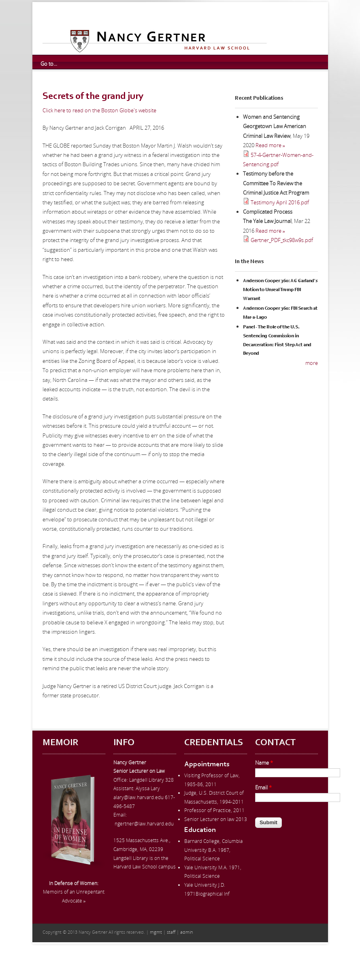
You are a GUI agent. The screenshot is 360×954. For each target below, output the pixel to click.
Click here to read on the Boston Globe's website (99, 110)
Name (264, 762)
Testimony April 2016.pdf (280, 202)
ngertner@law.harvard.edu (144, 823)
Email (263, 787)
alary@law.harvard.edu (138, 797)
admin (186, 932)
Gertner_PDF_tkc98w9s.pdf (282, 240)
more (311, 363)
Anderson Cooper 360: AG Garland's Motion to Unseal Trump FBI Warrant (280, 290)
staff (171, 932)
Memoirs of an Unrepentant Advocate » (73, 892)
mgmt (156, 932)
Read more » (270, 145)
